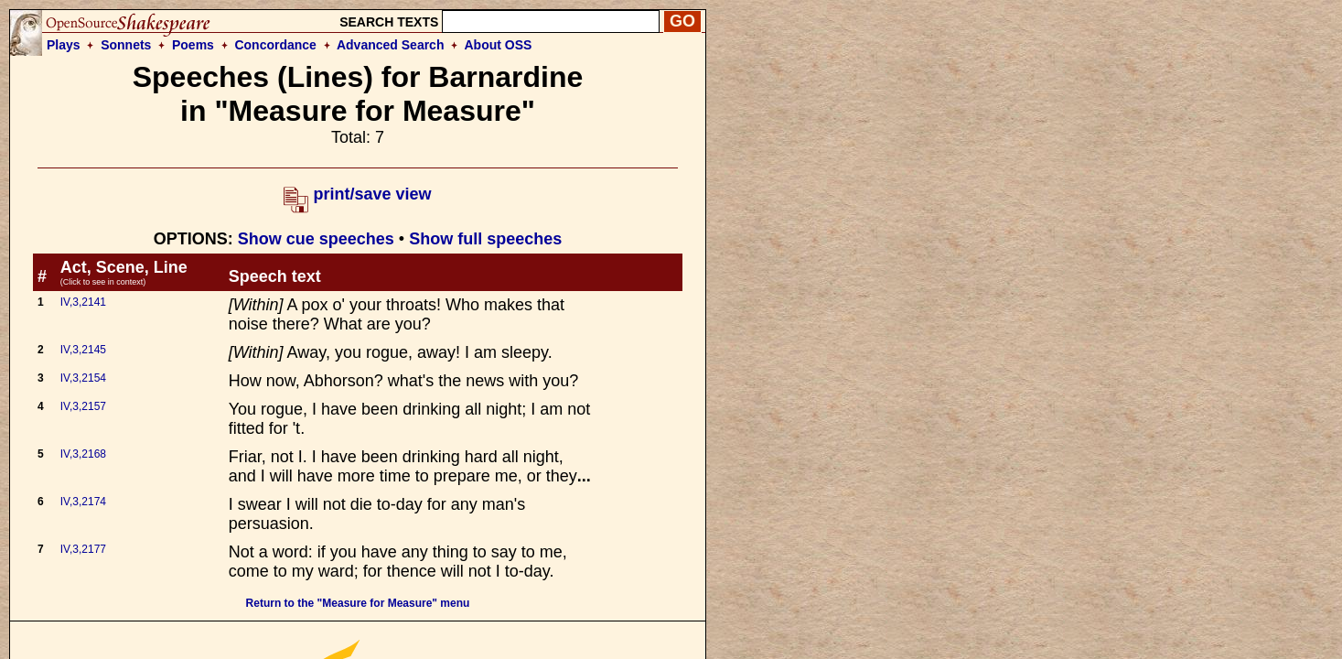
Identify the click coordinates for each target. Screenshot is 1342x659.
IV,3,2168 (83, 454)
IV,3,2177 (83, 549)
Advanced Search (391, 45)
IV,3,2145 (83, 349)
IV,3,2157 (83, 406)
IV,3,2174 (83, 501)
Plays (64, 45)
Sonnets (126, 45)
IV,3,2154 (83, 378)
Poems (193, 45)
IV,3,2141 (83, 302)
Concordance (275, 45)
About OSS (498, 45)
